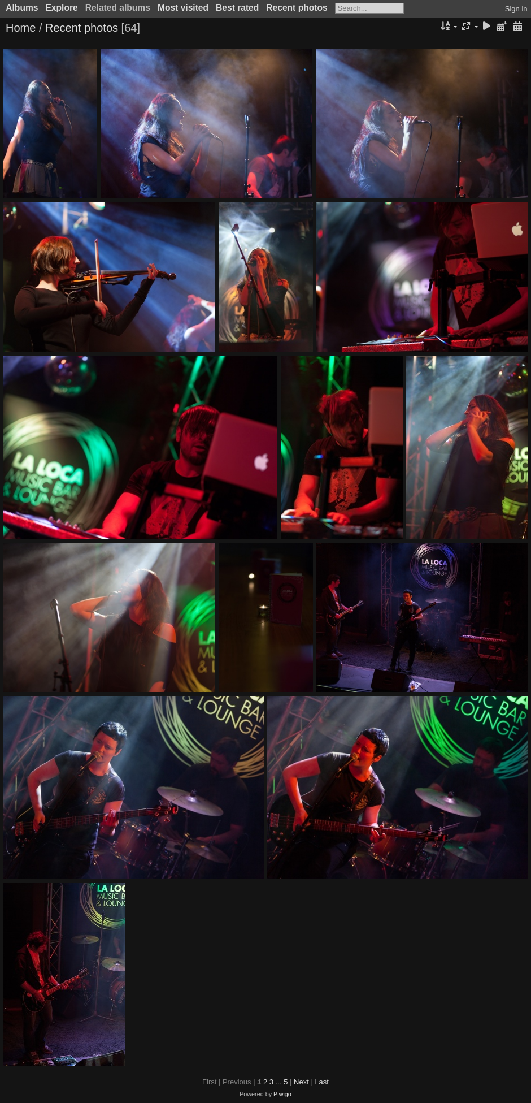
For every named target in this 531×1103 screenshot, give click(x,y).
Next (301, 1082)
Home (21, 27)
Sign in (516, 9)
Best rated (237, 7)
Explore (61, 7)
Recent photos (296, 7)
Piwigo (282, 1094)
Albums (22, 7)
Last (322, 1082)
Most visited (183, 7)
